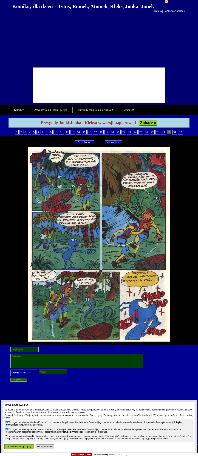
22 (123, 132)
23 (129, 132)
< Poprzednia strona (84, 142)
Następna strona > (113, 142)
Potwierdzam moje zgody (19, 446)
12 (67, 132)
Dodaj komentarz (19, 379)
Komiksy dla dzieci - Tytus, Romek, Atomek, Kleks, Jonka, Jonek (83, 6)
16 (89, 132)
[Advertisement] (99, 39)
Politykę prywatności (72, 432)
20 (112, 132)
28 (157, 132)
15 (84, 132)
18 (101, 132)
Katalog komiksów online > (170, 10)
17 (95, 132)
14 (78, 132)
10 (55, 132)
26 (146, 132)
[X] (126, 455)
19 (106, 132)
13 (72, 132)
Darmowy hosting (101, 455)
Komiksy (19, 109)
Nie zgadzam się (45, 446)
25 (140, 132)
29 (163, 132)
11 (61, 132)
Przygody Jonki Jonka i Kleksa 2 (95, 109)
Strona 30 (128, 109)
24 (135, 132)
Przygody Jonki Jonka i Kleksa (50, 109)
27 (152, 132)
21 (118, 132)
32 (180, 132)
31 (174, 132)
